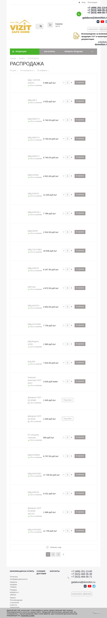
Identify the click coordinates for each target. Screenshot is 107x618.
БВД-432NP (33, 231)
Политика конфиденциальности (18, 578)
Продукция (20, 52)
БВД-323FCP (33, 193)
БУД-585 (31, 362)
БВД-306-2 (32, 100)
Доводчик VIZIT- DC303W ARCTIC (35, 511)
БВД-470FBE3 (34, 455)
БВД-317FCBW (34, 324)
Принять (96, 613)
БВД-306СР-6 (34, 137)
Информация (16, 571)
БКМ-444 (31, 287)
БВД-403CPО (33, 306)
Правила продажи (73, 52)
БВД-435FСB (33, 492)
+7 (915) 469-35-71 (81, 576)
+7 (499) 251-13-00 (81, 571)
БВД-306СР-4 (34, 119)
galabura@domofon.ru (83, 582)
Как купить (49, 52)
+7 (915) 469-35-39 (81, 574)
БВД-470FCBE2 (34, 530)
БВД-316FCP (33, 268)
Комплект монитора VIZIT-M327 (35, 380)
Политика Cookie (27, 616)
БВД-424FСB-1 (34, 212)
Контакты (55, 571)
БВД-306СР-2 (34, 156)
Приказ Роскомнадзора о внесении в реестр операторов (16, 602)
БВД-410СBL (33, 175)
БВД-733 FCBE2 (35, 249)
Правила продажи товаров (13, 584)
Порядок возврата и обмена (14, 592)
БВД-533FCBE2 (34, 474)
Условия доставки (41, 572)
